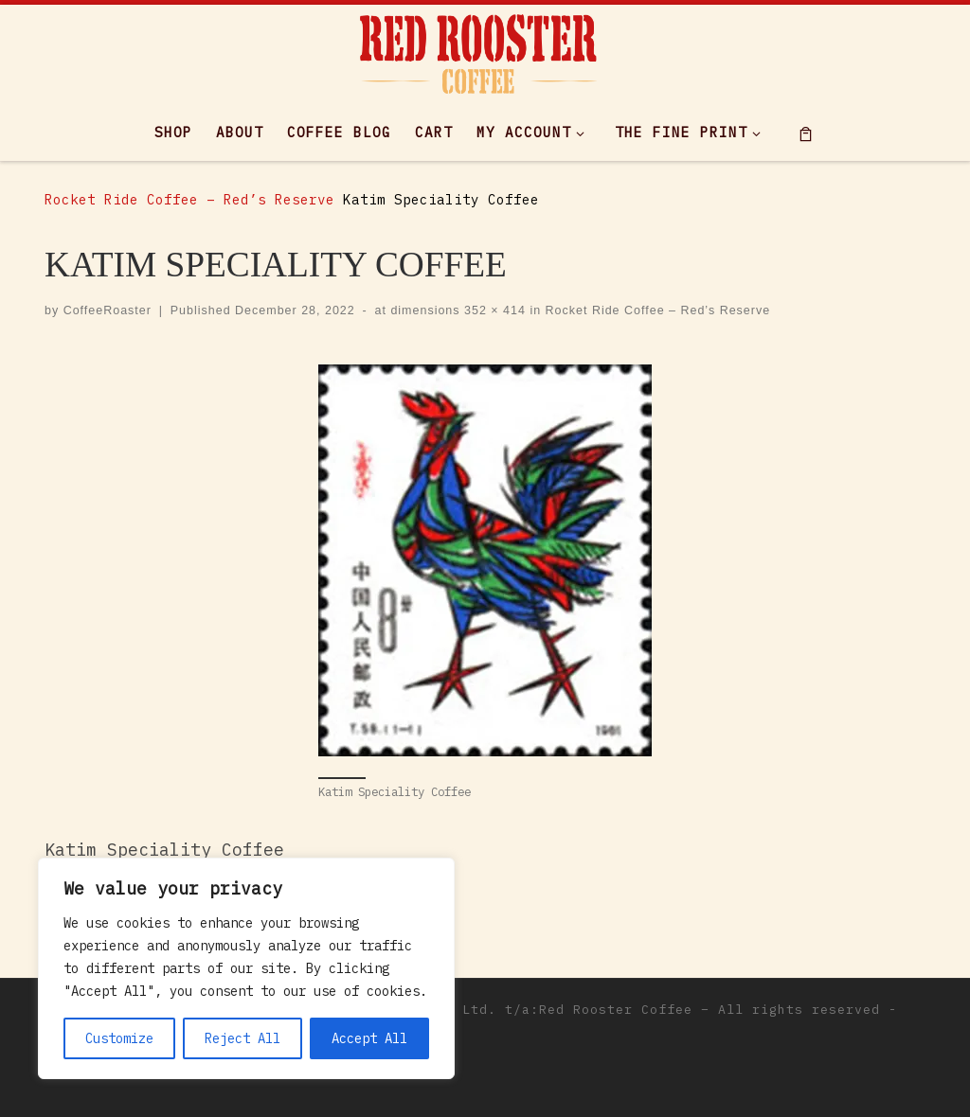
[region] (246, 968)
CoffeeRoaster (107, 310)
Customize (119, 1038)
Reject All (242, 1038)
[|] (478, 50)
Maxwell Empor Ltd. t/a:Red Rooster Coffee (517, 1010)
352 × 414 (493, 310)
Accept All (369, 1038)
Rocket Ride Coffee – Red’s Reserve (189, 199)
